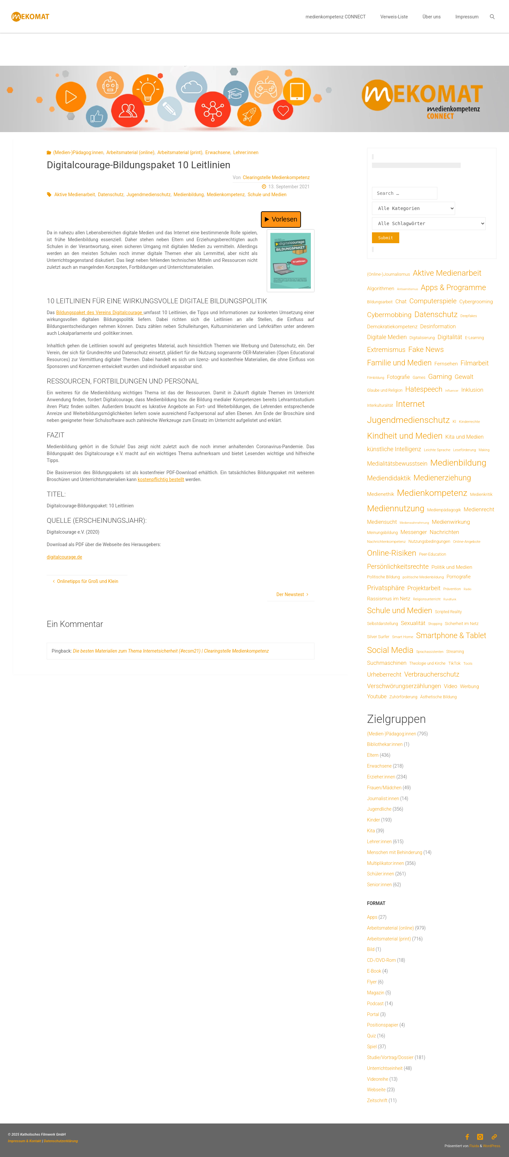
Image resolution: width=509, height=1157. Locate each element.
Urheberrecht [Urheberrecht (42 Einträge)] (384, 674)
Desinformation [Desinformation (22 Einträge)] (438, 326)
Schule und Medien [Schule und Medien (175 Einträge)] (399, 610)
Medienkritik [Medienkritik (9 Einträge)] (481, 494)
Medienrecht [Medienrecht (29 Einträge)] (479, 509)
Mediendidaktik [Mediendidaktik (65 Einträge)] (389, 478)
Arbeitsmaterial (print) (179, 152)
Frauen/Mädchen (384, 787)
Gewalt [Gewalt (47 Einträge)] (464, 377)
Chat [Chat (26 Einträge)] (400, 301)
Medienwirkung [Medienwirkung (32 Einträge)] (451, 522)
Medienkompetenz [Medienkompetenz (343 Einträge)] (432, 493)
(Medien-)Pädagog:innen (78, 152)
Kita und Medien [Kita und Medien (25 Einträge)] (464, 437)
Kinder (373, 819)
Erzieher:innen (381, 776)
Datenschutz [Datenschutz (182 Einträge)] (436, 314)
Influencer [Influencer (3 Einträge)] (452, 390)
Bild (371, 949)
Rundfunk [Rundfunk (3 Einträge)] (449, 599)
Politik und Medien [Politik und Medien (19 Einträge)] (451, 567)
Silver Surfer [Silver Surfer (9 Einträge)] (378, 636)
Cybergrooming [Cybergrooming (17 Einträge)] (476, 302)
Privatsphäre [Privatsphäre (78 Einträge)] (386, 588)
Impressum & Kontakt (24, 1141)
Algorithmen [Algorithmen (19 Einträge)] (380, 288)
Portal (373, 1014)
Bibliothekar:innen (385, 744)
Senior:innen (379, 884)
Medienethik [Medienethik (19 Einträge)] (380, 494)
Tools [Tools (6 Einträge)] (468, 663)
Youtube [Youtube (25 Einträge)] (377, 696)
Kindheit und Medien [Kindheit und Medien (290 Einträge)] (405, 436)
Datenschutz (111, 194)
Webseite (376, 1089)
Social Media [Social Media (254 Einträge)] (390, 650)
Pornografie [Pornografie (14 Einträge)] (459, 577)
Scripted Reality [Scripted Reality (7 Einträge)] (448, 612)
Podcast (375, 1003)
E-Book (374, 971)
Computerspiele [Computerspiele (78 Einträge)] (433, 301)
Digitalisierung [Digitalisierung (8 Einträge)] (422, 337)
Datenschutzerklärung (61, 1141)
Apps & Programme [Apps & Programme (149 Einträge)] (453, 287)
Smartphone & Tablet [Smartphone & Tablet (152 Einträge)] (451, 635)
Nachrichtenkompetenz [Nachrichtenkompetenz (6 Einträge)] (386, 541)
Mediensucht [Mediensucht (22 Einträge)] (382, 522)
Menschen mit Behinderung (394, 852)
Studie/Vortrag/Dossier (390, 1057)
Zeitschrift (377, 1100)
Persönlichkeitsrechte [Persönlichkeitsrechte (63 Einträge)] (398, 566)
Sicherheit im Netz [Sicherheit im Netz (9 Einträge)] (462, 623)
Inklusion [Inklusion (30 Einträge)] (472, 389)
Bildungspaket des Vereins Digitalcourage (100, 312)
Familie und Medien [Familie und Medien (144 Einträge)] (399, 363)
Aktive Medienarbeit (74, 194)
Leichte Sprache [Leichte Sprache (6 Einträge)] (437, 450)
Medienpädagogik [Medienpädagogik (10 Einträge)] (444, 509)
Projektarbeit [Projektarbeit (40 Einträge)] (424, 588)
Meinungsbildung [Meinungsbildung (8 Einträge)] (382, 532)
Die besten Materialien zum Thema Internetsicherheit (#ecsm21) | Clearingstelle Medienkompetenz (171, 651)
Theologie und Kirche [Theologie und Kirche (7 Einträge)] (427, 663)
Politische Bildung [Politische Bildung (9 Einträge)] (383, 576)
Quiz (371, 1035)
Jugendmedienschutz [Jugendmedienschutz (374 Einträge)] (408, 420)
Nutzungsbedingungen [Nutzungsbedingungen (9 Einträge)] (429, 541)
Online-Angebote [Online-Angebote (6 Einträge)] (466, 541)
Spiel (372, 1046)
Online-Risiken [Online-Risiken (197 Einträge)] (391, 553)
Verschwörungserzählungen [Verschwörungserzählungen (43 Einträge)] (404, 686)
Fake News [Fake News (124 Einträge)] (426, 349)
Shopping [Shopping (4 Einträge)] (435, 624)
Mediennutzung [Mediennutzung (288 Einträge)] (395, 508)
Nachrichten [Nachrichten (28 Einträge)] (444, 532)
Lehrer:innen (246, 152)
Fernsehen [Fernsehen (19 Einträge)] (446, 364)
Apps (372, 917)
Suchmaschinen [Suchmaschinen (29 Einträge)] (386, 662)
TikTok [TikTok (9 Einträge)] (454, 663)
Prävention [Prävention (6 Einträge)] (452, 589)
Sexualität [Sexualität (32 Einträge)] (413, 623)
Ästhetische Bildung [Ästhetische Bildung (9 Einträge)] (438, 696)
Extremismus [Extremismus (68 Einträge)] (386, 350)
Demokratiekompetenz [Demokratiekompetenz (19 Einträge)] (392, 327)
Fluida (474, 1146)
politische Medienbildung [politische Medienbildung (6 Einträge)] (423, 577)
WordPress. (492, 1146)
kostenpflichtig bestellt (161, 479)
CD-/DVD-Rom (381, 960)
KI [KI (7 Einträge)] (454, 421)
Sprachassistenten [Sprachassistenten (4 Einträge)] (430, 652)
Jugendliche (379, 809)
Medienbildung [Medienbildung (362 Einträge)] (458, 462)
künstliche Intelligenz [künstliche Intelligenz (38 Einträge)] (394, 449)
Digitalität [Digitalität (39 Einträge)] (450, 337)
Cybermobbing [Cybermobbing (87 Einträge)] (389, 315)
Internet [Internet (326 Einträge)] (410, 404)
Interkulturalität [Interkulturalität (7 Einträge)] (380, 405)
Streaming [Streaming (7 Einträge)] (455, 651)
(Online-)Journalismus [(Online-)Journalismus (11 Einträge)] (388, 274)
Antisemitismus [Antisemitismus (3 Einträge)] (407, 289)
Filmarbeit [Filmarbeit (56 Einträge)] (475, 363)
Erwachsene (217, 152)
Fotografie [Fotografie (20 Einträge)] (398, 377)
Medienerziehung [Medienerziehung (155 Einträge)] (442, 477)
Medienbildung (189, 194)
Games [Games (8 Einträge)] (419, 377)
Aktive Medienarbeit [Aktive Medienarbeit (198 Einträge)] (447, 273)
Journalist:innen (383, 798)
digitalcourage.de (64, 557)
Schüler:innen (380, 873)
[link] (492, 16)
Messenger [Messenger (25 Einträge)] (414, 532)
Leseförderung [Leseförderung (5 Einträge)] (464, 450)
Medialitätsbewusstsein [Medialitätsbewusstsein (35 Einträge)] (397, 463)
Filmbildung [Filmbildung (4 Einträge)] (375, 378)
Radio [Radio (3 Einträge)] (467, 589)
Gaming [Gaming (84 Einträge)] (440, 376)
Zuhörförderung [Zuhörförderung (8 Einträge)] (403, 696)
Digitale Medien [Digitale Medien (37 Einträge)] (387, 337)
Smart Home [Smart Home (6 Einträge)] (402, 637)
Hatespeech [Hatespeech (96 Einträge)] (423, 389)
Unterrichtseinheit (385, 1068)
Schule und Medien (267, 194)
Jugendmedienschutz (149, 194)
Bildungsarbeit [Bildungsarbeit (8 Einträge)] (380, 301)
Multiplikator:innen (385, 863)
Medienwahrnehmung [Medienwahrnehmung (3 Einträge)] (414, 522)
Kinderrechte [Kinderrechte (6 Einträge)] (469, 421)
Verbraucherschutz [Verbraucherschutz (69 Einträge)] (431, 674)
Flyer (372, 981)
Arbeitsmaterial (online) (130, 152)
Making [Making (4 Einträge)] (484, 450)
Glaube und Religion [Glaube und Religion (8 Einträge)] (385, 390)
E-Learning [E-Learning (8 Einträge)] (474, 337)
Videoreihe (377, 1079)
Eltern (373, 755)
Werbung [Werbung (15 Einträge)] (469, 686)
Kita (371, 830)
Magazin (375, 992)
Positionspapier (382, 1025)
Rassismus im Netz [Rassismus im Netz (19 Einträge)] (388, 599)
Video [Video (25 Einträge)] (450, 686)
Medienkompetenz (225, 194)
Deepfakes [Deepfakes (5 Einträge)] (468, 316)
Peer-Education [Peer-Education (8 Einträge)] (432, 554)
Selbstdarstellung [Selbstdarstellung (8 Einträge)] (382, 623)
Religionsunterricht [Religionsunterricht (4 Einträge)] (427, 599)
